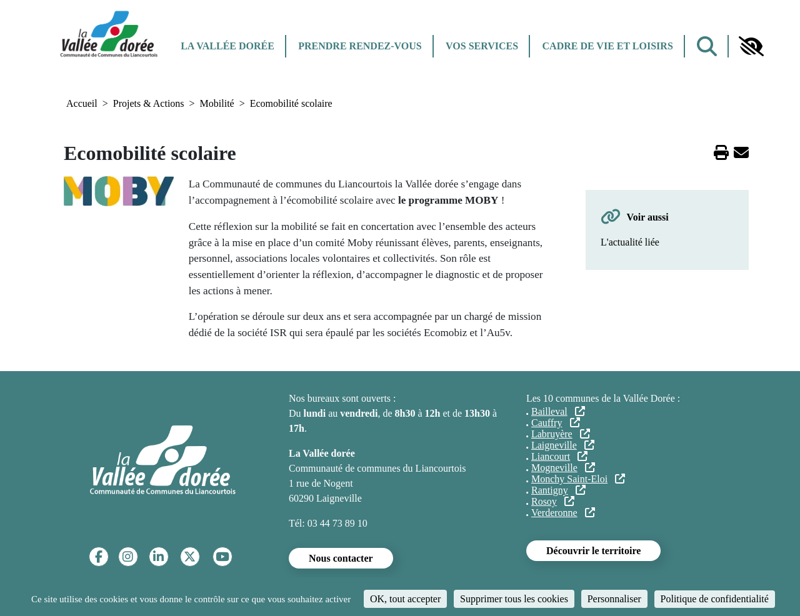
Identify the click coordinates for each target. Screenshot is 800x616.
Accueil (82, 103)
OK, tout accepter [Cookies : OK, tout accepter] (405, 599)
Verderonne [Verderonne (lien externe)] (563, 512)
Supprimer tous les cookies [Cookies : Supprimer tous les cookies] (514, 599)
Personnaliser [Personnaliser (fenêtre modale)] (614, 599)
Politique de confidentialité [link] (715, 599)
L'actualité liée (630, 242)
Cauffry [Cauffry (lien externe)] (555, 422)
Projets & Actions (148, 103)
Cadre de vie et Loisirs (607, 46)
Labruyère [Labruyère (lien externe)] (560, 434)
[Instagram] (127, 557)
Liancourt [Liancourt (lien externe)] (559, 456)
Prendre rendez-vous (359, 46)
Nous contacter (341, 558)
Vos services (482, 46)
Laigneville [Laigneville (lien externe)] (562, 445)
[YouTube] (222, 557)
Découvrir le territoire (593, 550)
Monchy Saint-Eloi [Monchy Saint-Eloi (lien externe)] (578, 479)
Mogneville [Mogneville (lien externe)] (563, 467)
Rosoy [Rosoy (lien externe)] (552, 501)
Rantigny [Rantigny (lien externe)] (558, 490)
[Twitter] (190, 557)
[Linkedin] (158, 557)
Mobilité (217, 103)
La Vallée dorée (227, 46)
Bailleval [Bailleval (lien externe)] (558, 411)
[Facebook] (98, 557)
